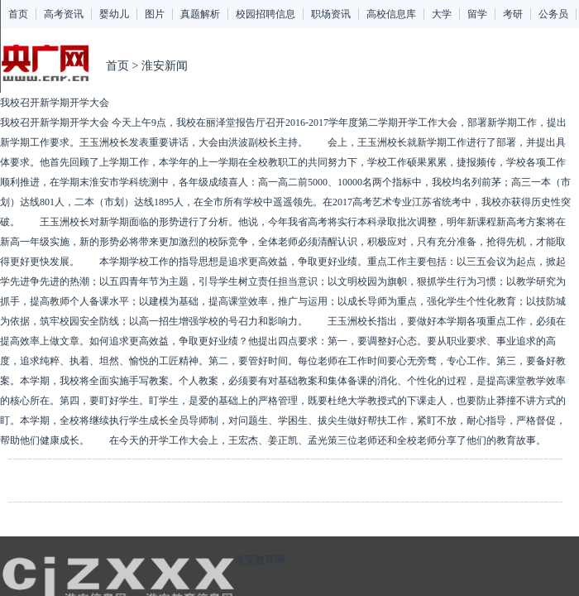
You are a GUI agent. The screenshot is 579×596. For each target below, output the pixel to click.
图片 (155, 14)
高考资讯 (64, 14)
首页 (18, 14)
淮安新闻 (164, 66)
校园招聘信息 (265, 14)
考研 (513, 14)
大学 (442, 14)
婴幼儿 (114, 14)
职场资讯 (331, 14)
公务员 (553, 14)
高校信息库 (391, 14)
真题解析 (200, 14)
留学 (477, 14)
